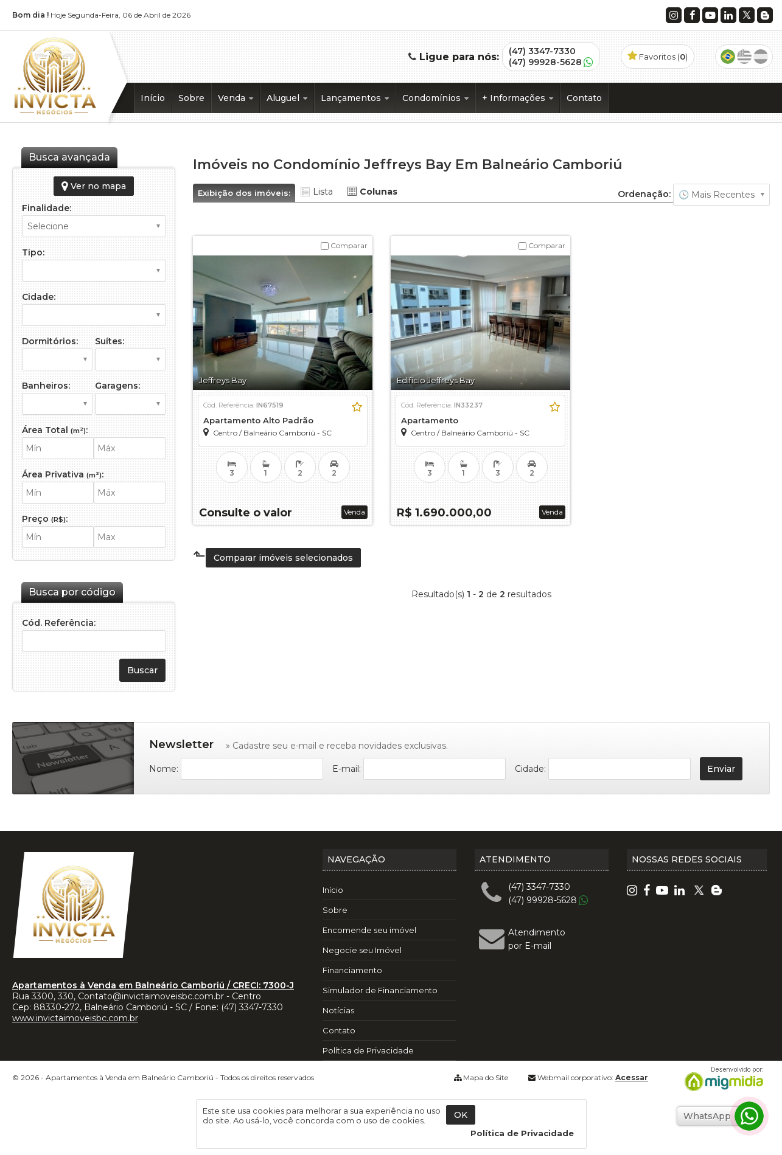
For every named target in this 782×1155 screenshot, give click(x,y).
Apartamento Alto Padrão (258, 420)
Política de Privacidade (368, 1050)
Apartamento (429, 420)
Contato (584, 97)
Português (728, 56)
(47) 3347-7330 (542, 51)
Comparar (344, 245)
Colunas (378, 191)
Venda (235, 97)
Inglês (744, 56)
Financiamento (352, 970)
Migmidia (721, 1079)
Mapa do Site (485, 1077)
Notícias (338, 1010)
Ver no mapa (93, 186)
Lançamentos (355, 97)
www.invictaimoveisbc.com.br (75, 1018)
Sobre (191, 97)
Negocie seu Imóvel (362, 950)
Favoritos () (657, 56)
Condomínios (435, 97)
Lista (323, 191)
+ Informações (517, 97)
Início (153, 97)
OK (460, 1114)
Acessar (631, 1077)
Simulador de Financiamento (380, 990)
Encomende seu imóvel (369, 930)
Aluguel (287, 97)
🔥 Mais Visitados (721, 195)
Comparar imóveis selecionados (283, 557)
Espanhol (760, 56)
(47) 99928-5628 (545, 62)
